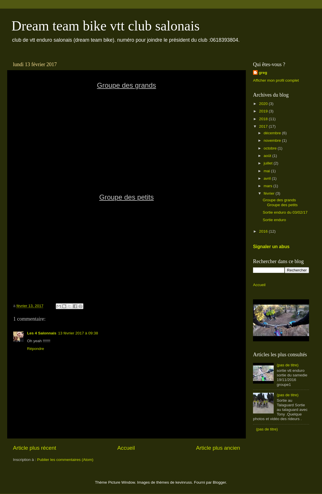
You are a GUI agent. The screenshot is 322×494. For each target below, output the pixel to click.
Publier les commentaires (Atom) (65, 459)
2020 (264, 104)
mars (268, 186)
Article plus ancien (218, 448)
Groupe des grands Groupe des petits (280, 202)
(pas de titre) (287, 365)
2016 (264, 231)
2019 (264, 111)
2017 (264, 126)
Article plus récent (34, 448)
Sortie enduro (274, 220)
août (268, 156)
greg (263, 72)
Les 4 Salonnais (41, 333)
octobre (271, 148)
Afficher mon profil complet (276, 80)
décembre (273, 133)
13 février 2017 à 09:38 (78, 333)
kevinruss (183, 482)
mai (267, 171)
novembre (273, 140)
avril (268, 178)
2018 (264, 119)
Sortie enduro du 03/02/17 (285, 212)
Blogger (219, 482)
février (269, 193)
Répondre (35, 348)
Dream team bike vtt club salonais (106, 25)
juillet (269, 163)
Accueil (126, 448)
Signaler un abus (271, 246)
